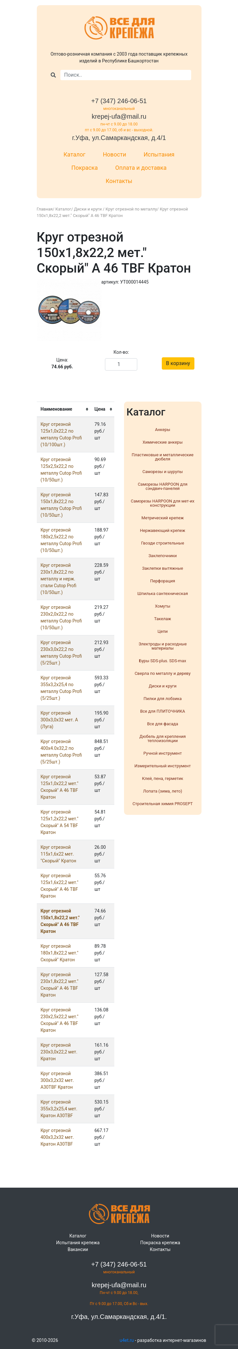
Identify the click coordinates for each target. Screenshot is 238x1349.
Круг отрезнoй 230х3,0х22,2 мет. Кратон (59, 1051)
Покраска (84, 167)
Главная (45, 209)
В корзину (178, 363)
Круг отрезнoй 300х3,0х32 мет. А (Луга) (59, 719)
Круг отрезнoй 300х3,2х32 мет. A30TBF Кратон (57, 1080)
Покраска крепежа (160, 1242)
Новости (114, 154)
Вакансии (77, 1249)
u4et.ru (127, 1340)
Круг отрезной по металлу (131, 209)
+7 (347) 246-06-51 (119, 100)
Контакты (119, 181)
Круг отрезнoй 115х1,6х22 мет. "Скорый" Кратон (58, 854)
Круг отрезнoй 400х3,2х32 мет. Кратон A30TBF (57, 1137)
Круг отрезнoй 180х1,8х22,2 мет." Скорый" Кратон (59, 953)
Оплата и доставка (141, 167)
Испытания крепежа (78, 1242)
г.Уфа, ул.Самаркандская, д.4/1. (119, 1316)
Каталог (75, 154)
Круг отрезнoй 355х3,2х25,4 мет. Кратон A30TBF (59, 1108)
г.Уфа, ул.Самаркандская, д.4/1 (119, 137)
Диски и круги (88, 209)
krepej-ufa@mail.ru (119, 116)
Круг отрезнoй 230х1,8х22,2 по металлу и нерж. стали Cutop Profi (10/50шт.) (59, 579)
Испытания (159, 154)
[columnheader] (64, 409)
